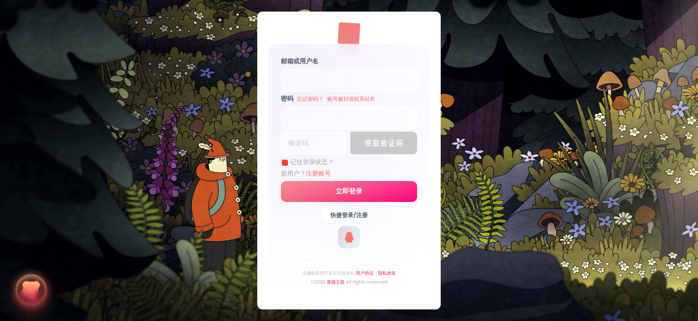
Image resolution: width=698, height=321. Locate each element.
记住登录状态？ (312, 161)
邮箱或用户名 (299, 61)
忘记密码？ (310, 99)
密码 (328, 98)
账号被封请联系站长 (351, 99)
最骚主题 (336, 282)
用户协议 (364, 273)
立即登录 (349, 191)
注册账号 (318, 173)
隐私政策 (387, 273)
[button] (383, 143)
